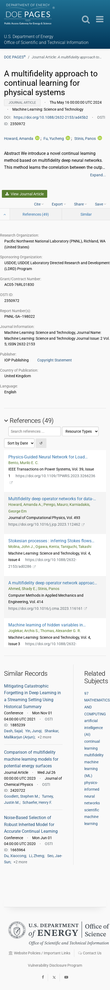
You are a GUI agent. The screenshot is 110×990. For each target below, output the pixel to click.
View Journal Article (24, 194)
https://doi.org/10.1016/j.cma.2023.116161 (47, 608)
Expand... (98, 175)
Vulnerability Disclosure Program (55, 965)
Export (59, 204)
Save (100, 204)
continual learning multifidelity (94, 748)
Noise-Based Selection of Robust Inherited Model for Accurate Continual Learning (31, 824)
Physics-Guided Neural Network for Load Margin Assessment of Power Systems (47, 456)
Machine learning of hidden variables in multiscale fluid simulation (45, 624)
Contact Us (89, 953)
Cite (39, 204)
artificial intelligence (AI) (93, 728)
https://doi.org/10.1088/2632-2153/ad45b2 (51, 117)
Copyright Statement (54, 360)
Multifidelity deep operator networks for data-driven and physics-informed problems (50, 498)
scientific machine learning (91, 817)
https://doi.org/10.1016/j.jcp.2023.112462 (46, 524)
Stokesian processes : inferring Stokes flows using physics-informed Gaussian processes (52, 540)
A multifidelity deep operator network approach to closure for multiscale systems (52, 582)
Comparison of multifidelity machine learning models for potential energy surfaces (31, 759)
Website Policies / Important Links (39, 953)
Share (80, 204)
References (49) (36, 214)
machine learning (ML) (91, 769)
